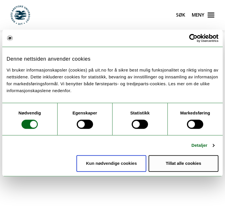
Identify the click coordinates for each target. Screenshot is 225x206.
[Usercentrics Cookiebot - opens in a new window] (193, 38)
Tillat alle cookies (183, 163)
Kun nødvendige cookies (111, 163)
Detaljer (200, 145)
